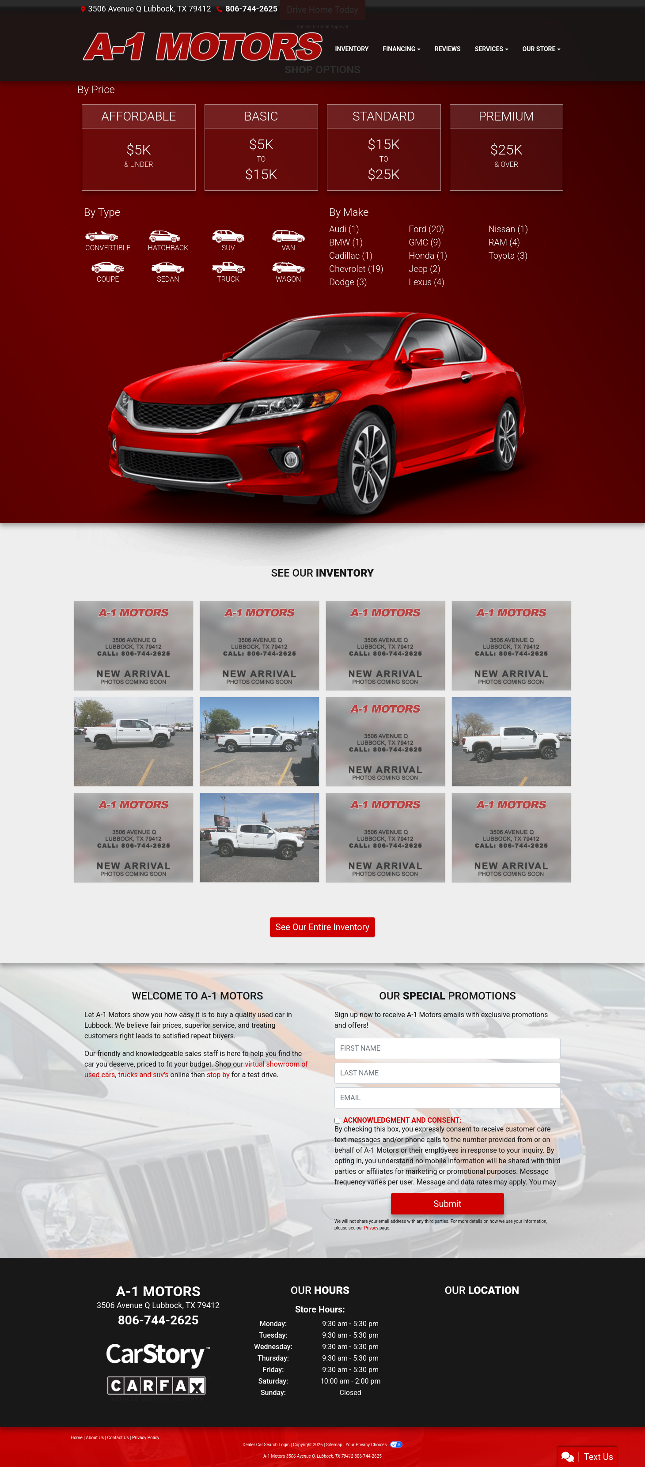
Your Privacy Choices (373, 1444)
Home (77, 1437)
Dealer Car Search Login (266, 1444)
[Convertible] (107, 241)
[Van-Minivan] (288, 241)
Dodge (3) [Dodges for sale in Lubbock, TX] (348, 282)
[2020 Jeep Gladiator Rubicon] (385, 837)
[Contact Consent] (337, 1121)
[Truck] (228, 273)
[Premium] (507, 147)
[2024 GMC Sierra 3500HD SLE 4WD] (385, 645)
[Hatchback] (168, 241)
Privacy (371, 1228)
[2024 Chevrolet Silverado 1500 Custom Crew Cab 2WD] (511, 645)
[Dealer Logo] (202, 49)
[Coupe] (107, 273)
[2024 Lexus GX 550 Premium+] (259, 645)
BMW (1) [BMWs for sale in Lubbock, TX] (346, 242)
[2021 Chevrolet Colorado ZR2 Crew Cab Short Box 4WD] (259, 837)
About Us (95, 1437)
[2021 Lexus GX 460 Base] (133, 837)
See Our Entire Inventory (322, 927)
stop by (218, 1075)
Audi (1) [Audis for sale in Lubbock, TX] (344, 229)
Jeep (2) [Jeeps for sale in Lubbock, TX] (424, 269)
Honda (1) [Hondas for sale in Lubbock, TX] (428, 255)
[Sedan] (168, 273)
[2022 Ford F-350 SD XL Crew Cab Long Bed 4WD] (259, 741)
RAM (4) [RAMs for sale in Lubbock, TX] (504, 242)
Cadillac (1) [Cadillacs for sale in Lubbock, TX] (350, 255)
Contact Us (118, 1437)
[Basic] (262, 147)
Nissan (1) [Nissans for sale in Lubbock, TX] (508, 229)
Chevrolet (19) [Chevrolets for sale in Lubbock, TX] (356, 269)
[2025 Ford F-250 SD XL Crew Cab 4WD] (133, 645)
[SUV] (228, 241)
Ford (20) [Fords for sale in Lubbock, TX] (426, 229)
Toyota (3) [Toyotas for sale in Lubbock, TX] (508, 255)
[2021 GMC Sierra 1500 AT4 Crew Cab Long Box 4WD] (385, 741)
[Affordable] (139, 147)
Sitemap (334, 1444)
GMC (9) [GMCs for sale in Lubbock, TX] (425, 242)
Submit (448, 1204)
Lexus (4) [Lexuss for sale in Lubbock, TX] (426, 282)
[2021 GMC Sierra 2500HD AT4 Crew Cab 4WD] (511, 741)
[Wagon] (288, 273)
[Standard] (384, 147)
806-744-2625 (251, 8)
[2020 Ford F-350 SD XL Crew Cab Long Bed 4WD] (511, 837)
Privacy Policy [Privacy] (145, 1437)
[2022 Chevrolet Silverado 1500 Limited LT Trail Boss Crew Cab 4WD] (133, 741)
